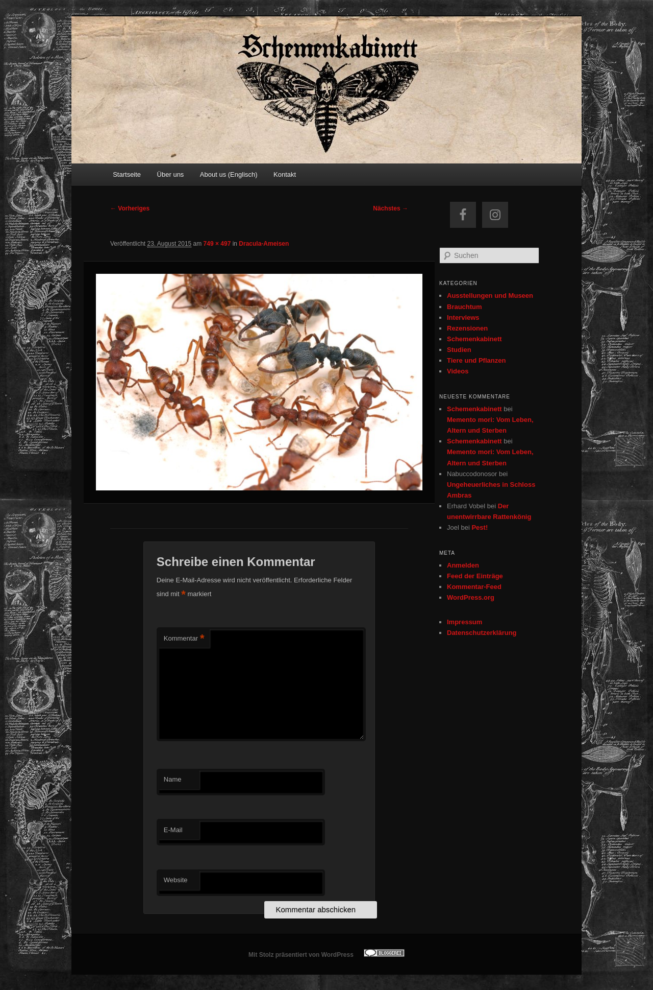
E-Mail (173, 830)
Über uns (170, 174)
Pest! (479, 527)
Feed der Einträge (475, 576)
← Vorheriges (129, 208)
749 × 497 (217, 243)
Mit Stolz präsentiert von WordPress (301, 954)
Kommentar (184, 638)
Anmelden (463, 565)
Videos (457, 371)
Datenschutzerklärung (482, 633)
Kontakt (284, 174)
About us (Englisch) (229, 174)
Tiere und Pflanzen (476, 360)
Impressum (464, 622)
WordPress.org (470, 597)
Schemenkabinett (474, 339)
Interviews (463, 317)
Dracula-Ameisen (264, 243)
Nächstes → (390, 208)
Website (176, 880)
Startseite (127, 174)
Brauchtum (464, 307)
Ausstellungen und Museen (490, 295)
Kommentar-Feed (474, 587)
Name (173, 779)
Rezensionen (467, 328)
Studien (459, 349)
